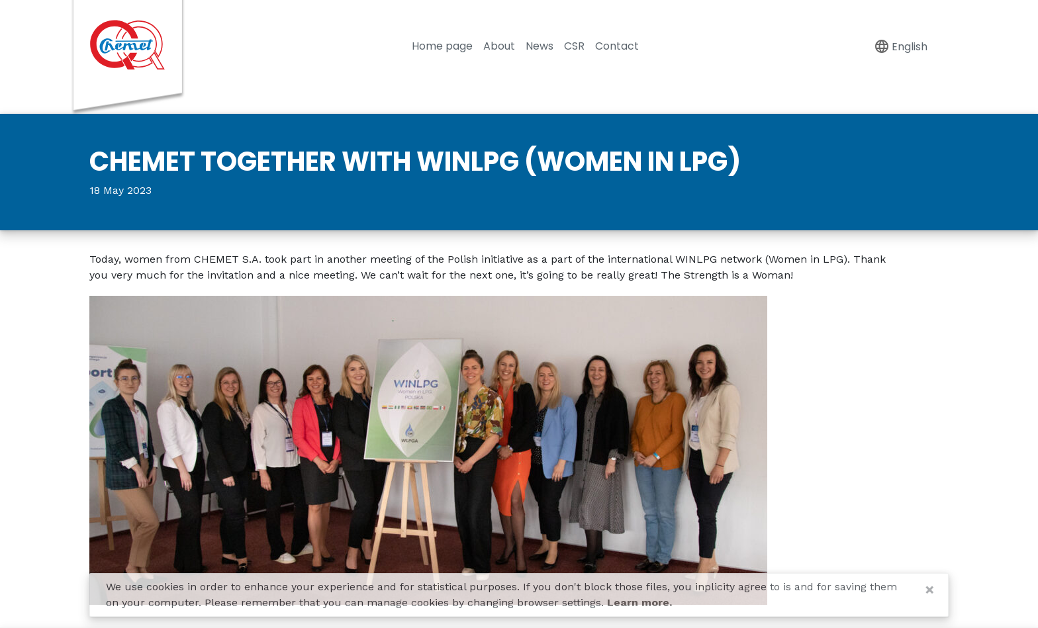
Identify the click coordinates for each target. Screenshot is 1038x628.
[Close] (930, 590)
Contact (617, 46)
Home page (442, 46)
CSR (574, 46)
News (539, 46)
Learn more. (639, 602)
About (499, 46)
